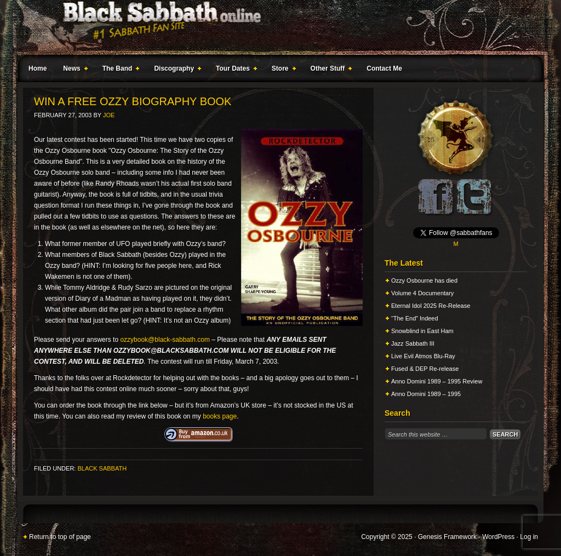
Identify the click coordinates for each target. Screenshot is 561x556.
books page (220, 416)
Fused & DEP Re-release (425, 368)
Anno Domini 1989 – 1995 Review (436, 381)
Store (281, 70)
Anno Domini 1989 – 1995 (426, 394)
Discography (175, 70)
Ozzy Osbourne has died (424, 280)
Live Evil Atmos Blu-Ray (423, 356)
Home (37, 68)
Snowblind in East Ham (422, 331)
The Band (119, 70)
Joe (109, 115)
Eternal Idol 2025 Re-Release (430, 305)
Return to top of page (60, 537)
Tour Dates (234, 70)
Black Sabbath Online (275, 27)
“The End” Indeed (414, 318)
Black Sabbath (102, 468)
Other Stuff (329, 70)
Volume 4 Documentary (422, 293)
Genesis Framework (447, 537)
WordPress (498, 537)
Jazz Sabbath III (412, 343)
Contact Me (384, 68)
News (73, 70)
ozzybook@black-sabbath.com (165, 339)
